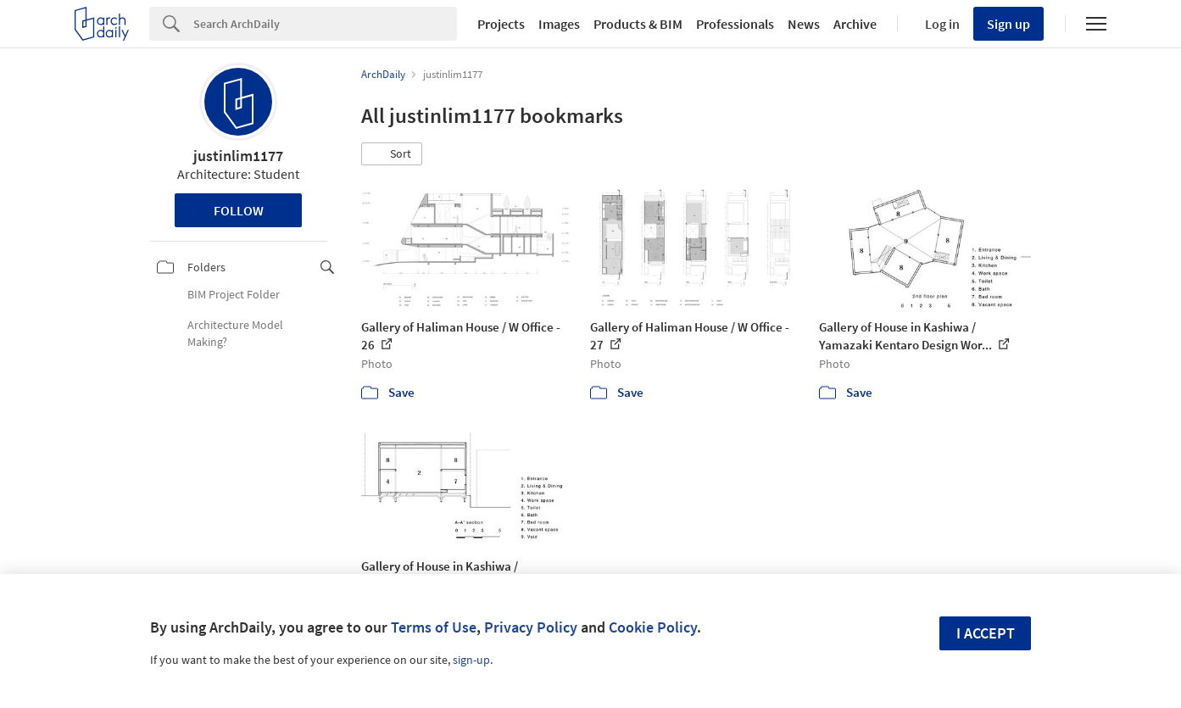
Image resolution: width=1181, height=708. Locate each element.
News (804, 24)
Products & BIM (637, 24)
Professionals (735, 24)
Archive (855, 24)
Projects (501, 24)
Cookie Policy (653, 627)
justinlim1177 (238, 155)
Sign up (1008, 23)
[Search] (325, 24)
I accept (985, 633)
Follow (239, 210)
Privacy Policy (530, 627)
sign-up (471, 659)
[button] (391, 154)
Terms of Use (433, 627)
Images (559, 24)
